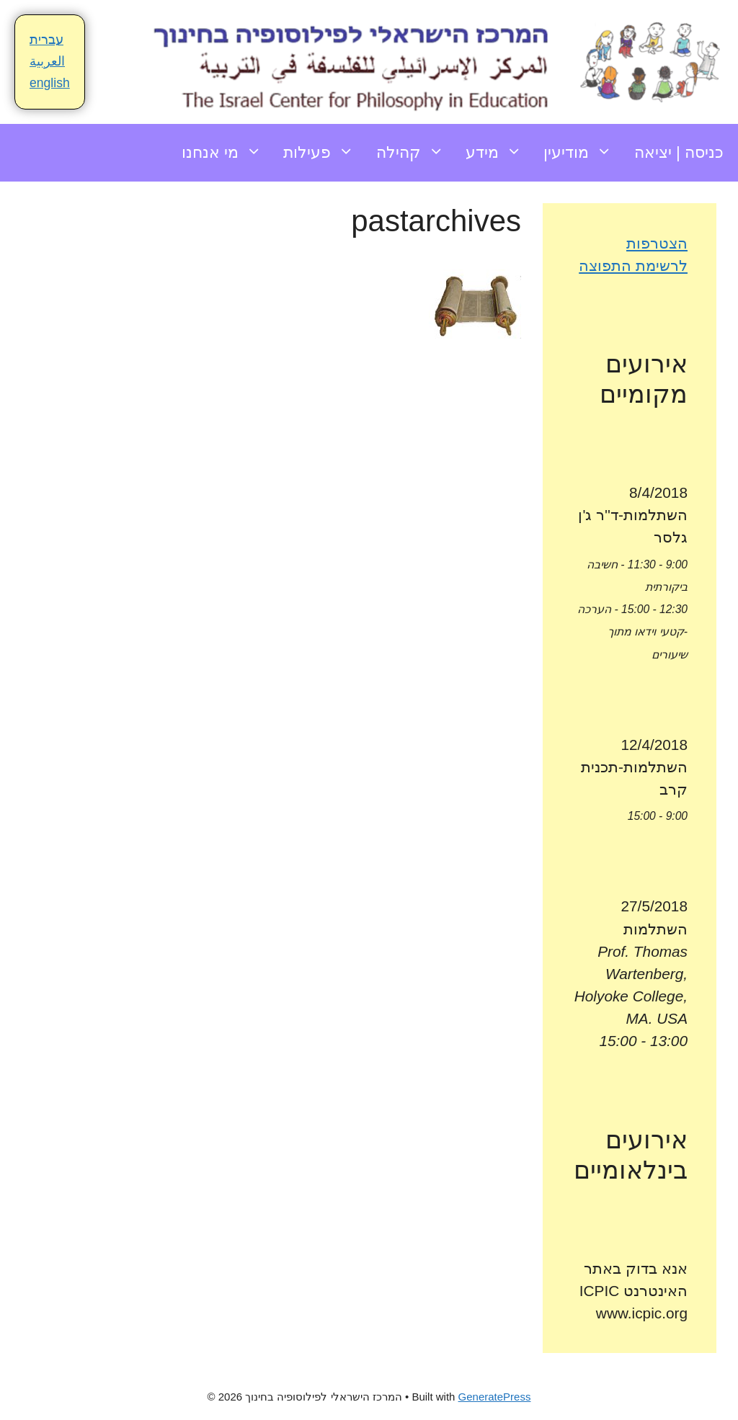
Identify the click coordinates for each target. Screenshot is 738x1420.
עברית (46, 39)
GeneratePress (494, 1396)
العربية (47, 61)
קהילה (415, 153)
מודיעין (583, 153)
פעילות (324, 153)
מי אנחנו (227, 153)
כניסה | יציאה (679, 152)
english (50, 83)
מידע (499, 153)
